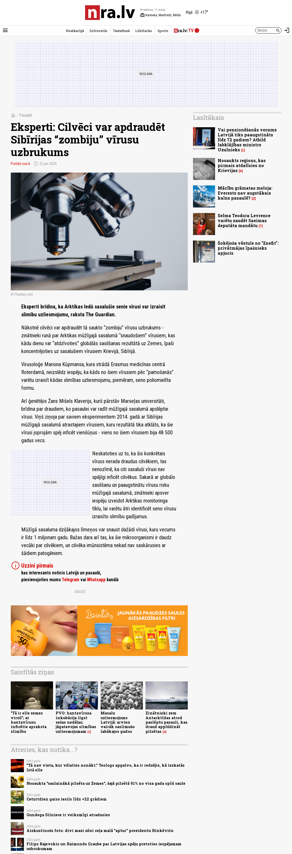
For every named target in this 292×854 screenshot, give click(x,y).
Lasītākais (208, 117)
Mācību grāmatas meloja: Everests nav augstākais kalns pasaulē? (245, 193)
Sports (163, 31)
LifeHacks (143, 31)
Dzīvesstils (98, 31)
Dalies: (80, 592)
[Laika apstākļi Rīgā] (197, 12)
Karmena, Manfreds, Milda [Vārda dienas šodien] (160, 15)
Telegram (70, 579)
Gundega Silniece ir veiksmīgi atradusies (68, 814)
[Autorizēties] (286, 30)
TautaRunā (121, 31)
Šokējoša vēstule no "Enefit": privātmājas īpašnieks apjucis (248, 248)
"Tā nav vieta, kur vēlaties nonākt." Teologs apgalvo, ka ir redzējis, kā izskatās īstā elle (106, 767)
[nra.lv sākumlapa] (110, 12)
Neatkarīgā (75, 31)
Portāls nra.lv (20, 164)
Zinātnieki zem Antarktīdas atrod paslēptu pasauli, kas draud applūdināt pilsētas (166, 722)
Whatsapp (96, 579)
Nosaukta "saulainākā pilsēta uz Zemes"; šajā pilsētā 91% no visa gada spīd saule (106, 783)
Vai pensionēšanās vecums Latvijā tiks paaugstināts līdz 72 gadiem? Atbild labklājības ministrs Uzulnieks (247, 140)
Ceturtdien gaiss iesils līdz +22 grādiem (67, 799)
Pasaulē (25, 115)
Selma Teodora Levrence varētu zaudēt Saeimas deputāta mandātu (244, 220)
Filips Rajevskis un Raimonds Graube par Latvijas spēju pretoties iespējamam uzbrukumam (104, 846)
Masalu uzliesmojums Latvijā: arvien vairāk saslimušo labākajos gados (118, 722)
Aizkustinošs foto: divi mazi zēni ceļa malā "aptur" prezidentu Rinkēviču (100, 830)
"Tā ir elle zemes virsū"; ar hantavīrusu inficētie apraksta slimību (28, 722)
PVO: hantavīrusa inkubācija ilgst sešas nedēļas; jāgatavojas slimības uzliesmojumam (76, 722)
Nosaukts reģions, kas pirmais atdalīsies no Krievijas (242, 165)
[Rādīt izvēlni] (5, 30)
